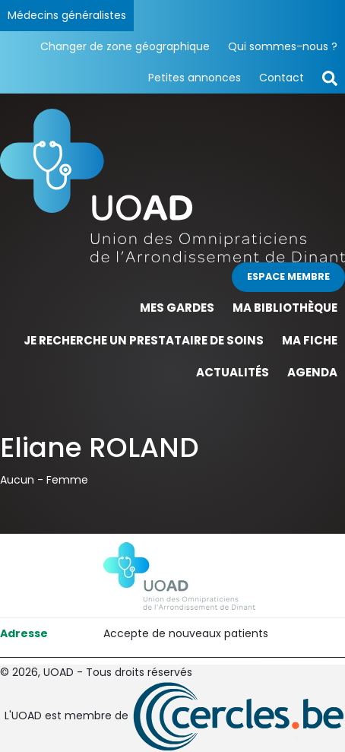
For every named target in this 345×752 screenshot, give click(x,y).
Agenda (312, 372)
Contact (281, 77)
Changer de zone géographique (125, 46)
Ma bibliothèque (285, 308)
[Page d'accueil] (172, 184)
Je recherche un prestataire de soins (144, 340)
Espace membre (288, 276)
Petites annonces (194, 77)
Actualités (232, 372)
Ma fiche (309, 340)
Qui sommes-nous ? (282, 46)
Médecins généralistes (67, 15)
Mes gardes (177, 308)
